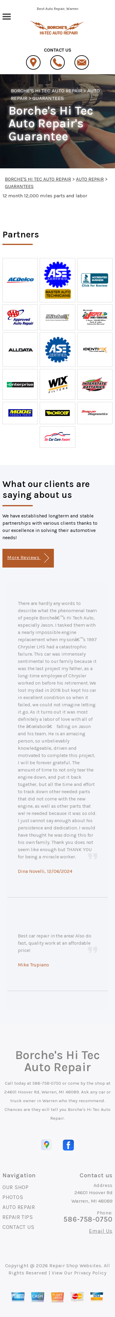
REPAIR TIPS (17, 1217)
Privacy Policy (90, 1273)
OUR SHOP (15, 1187)
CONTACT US (18, 1227)
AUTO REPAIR (90, 179)
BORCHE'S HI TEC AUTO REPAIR (46, 90)
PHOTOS (12, 1197)
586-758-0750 (46, 1083)
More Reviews (28, 558)
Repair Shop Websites (75, 1265)
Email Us (101, 1231)
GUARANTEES (48, 98)
